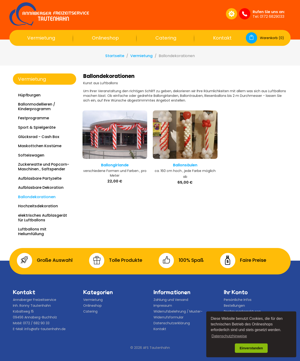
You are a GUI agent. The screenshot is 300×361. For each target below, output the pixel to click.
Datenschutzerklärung (172, 323)
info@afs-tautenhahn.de (45, 329)
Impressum (163, 305)
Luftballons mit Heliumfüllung (32, 231)
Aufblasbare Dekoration (41, 187)
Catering (165, 38)
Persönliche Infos (237, 299)
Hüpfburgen (29, 95)
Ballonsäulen (185, 165)
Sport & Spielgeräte (37, 127)
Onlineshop (105, 38)
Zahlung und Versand (171, 299)
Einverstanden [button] (251, 348)
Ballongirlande (115, 165)
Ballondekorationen (37, 197)
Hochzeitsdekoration (38, 206)
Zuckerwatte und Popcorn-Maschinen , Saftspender (43, 167)
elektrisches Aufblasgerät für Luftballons (42, 218)
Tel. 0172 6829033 (268, 16)
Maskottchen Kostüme (39, 146)
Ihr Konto (236, 292)
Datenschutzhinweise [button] (229, 336)
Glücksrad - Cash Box (38, 136)
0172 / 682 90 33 (36, 323)
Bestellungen (234, 305)
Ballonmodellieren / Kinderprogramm (36, 107)
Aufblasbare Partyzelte (39, 178)
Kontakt (222, 38)
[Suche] (177, 13)
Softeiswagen (31, 155)
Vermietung (41, 38)
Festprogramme (33, 118)
